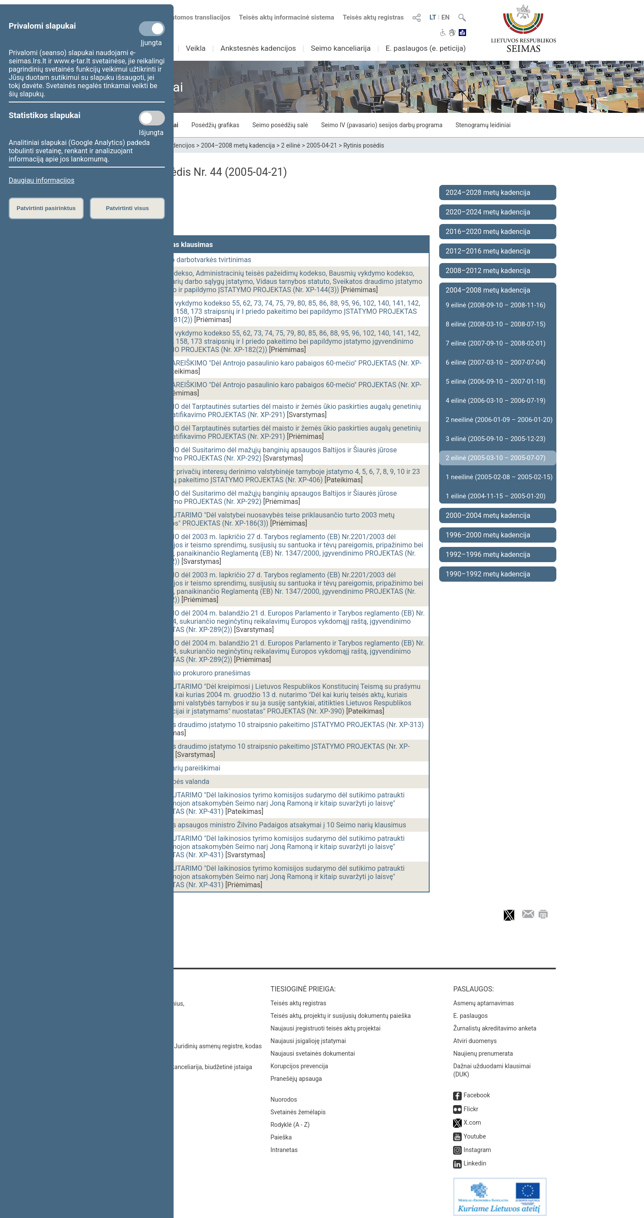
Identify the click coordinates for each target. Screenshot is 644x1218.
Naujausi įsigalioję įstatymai (308, 1036)
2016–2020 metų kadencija (488, 231)
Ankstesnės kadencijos (258, 48)
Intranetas (284, 1145)
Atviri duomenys (474, 1036)
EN (445, 17)
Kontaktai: (107, 985)
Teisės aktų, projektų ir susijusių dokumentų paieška (340, 1011)
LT (433, 17)
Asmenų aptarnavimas (483, 998)
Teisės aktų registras (373, 17)
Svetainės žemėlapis (297, 1107)
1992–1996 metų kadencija (488, 554)
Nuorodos (283, 1095)
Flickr (470, 1104)
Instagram (477, 1145)
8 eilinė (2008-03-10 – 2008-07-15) (495, 324)
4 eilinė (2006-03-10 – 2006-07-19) (495, 401)
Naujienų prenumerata (483, 1049)
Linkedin (474, 1158)
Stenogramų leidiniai (483, 125)
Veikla (196, 48)
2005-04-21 (321, 145)
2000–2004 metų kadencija (488, 515)
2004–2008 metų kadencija (238, 145)
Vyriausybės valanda (178, 781)
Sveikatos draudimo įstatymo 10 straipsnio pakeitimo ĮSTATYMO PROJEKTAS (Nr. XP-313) (285, 725)
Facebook (476, 1090)
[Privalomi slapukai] (152, 28)
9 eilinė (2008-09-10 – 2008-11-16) (495, 305)
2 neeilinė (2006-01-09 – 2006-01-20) (499, 420)
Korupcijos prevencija (299, 1061)
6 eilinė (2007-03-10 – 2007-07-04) (495, 362)
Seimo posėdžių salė (280, 125)
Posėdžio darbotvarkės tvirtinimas (198, 260)
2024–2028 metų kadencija (488, 192)
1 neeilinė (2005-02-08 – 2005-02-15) (499, 477)
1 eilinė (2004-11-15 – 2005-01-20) (495, 496)
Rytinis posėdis (363, 145)
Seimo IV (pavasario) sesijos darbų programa (382, 125)
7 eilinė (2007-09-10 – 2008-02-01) (495, 343)
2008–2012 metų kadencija (488, 271)
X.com (472, 1118)
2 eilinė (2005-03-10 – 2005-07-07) (495, 458)
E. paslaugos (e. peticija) (425, 48)
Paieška (281, 1132)
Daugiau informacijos (41, 180)
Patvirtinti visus (127, 208)
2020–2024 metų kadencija (488, 212)
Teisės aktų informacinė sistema (287, 17)
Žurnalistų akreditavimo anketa (494, 1023)
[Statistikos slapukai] (152, 118)
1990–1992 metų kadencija (488, 574)
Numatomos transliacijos (189, 17)
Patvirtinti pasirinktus (46, 208)
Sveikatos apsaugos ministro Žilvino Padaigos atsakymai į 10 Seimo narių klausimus (276, 825)
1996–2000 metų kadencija (488, 535)
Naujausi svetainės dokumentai (312, 1049)
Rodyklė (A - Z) (290, 1120)
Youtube (474, 1132)
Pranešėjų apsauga (296, 1074)
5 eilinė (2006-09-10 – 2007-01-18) (495, 381)
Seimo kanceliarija (341, 48)
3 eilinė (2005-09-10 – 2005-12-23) (495, 439)
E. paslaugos (470, 1011)
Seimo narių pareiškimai (183, 768)
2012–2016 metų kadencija (488, 251)
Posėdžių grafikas (215, 125)
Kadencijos (180, 145)
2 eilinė (290, 145)
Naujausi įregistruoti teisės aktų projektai (325, 1023)
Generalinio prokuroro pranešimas (198, 673)
